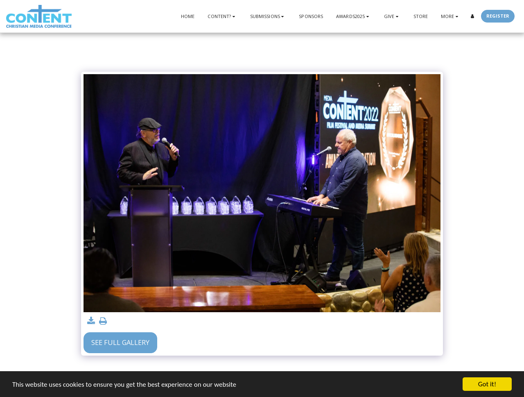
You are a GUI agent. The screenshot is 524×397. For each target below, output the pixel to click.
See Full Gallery (120, 342)
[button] (222, 16)
